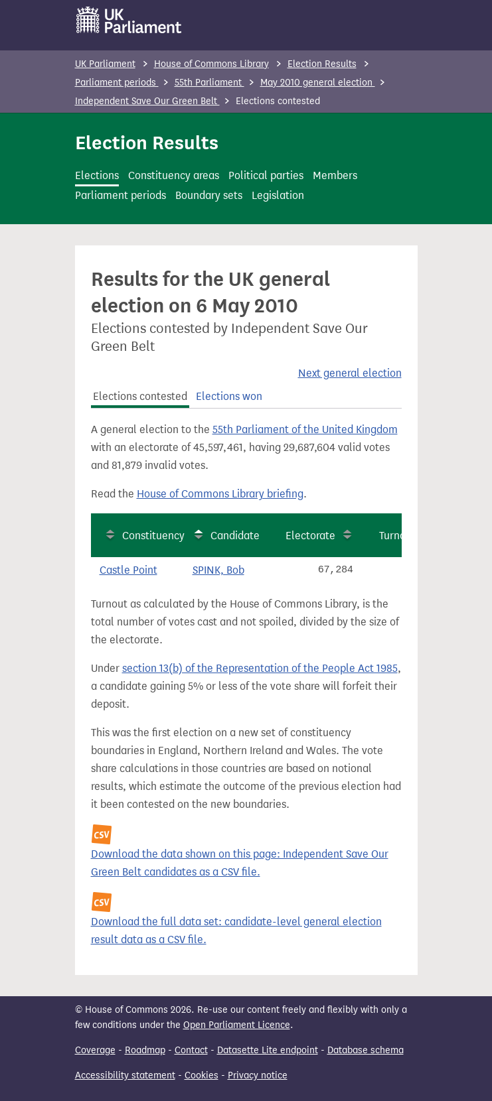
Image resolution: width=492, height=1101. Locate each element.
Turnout (397, 535)
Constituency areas (173, 175)
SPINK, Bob (218, 570)
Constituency (153, 535)
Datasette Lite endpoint (267, 1050)
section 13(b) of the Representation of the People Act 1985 (260, 668)
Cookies (201, 1075)
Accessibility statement (125, 1075)
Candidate (235, 535)
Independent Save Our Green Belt (147, 101)
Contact (191, 1050)
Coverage (95, 1050)
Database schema (365, 1050)
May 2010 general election (317, 82)
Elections (97, 175)
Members (335, 175)
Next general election (350, 373)
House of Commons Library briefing (220, 493)
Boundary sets (208, 195)
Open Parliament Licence (236, 1025)
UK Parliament (105, 64)
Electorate (310, 535)
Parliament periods (117, 82)
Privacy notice (257, 1075)
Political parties (265, 175)
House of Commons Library (211, 64)
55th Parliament (209, 82)
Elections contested (140, 396)
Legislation (278, 195)
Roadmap (145, 1050)
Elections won (229, 396)
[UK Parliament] (129, 19)
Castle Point (128, 570)
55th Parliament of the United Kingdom (305, 429)
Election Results (322, 64)
